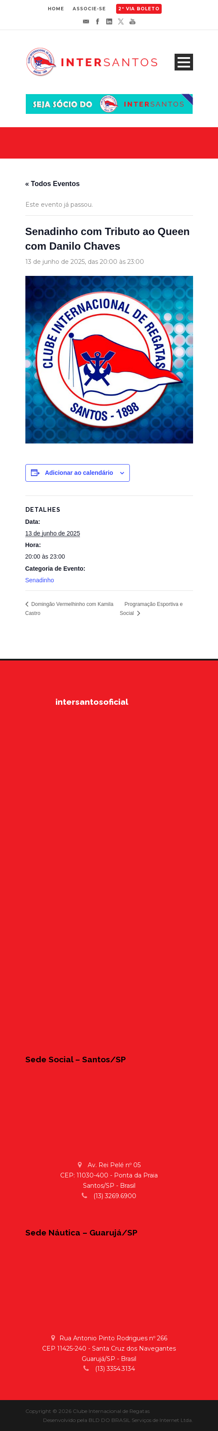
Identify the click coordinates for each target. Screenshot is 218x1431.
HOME (56, 9)
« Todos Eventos (52, 183)
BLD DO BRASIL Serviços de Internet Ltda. (141, 1420)
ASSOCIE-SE (89, 9)
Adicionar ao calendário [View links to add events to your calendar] (79, 472)
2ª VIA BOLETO (139, 9)
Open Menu (184, 62)
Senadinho (39, 580)
